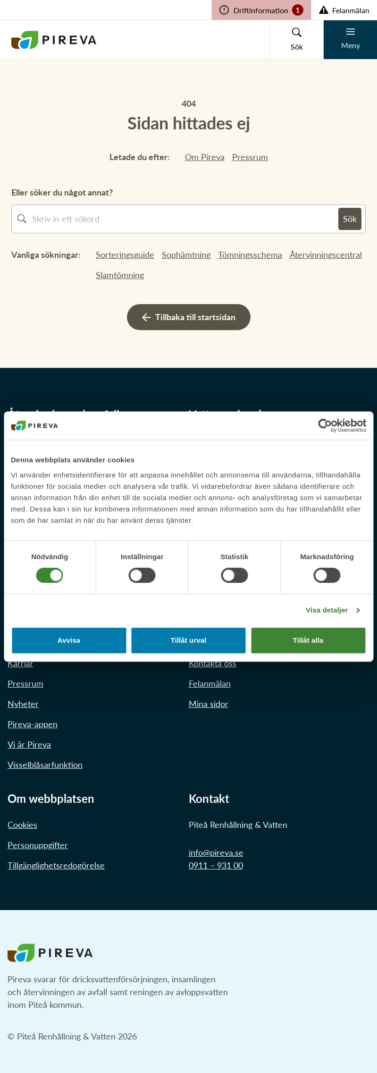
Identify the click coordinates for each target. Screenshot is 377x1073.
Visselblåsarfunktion (45, 764)
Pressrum (250, 157)
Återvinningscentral (326, 254)
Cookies (22, 824)
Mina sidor (208, 703)
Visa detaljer (327, 610)
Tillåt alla (308, 640)
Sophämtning (186, 254)
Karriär (21, 663)
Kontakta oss (212, 663)
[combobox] (185, 219)
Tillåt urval (189, 640)
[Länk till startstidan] (54, 39)
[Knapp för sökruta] (296, 39)
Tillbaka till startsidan (188, 317)
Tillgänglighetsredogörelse (56, 865)
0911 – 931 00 (216, 865)
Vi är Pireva (29, 744)
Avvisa (69, 640)
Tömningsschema (250, 254)
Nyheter (23, 703)
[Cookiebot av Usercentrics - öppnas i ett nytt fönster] (325, 425)
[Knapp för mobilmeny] (350, 39)
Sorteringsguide (125, 254)
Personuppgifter (38, 845)
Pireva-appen (33, 724)
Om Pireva (205, 157)
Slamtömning (120, 275)
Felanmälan (210, 683)
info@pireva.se (216, 852)
